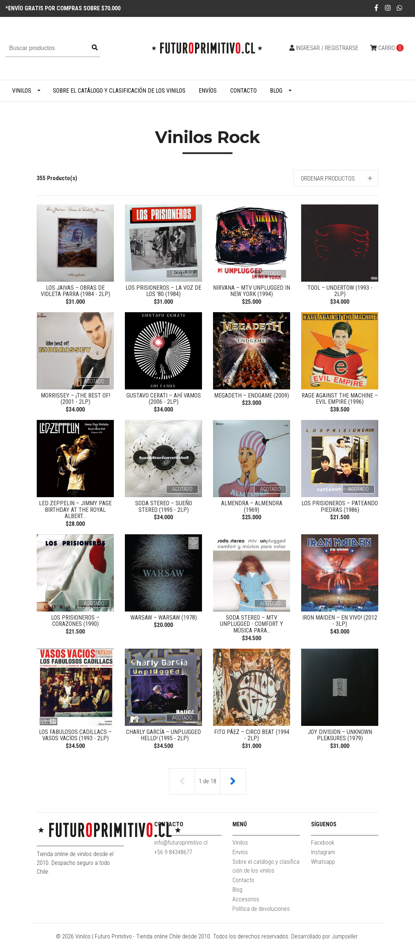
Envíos (208, 90)
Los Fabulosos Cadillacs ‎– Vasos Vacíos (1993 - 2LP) (75, 735)
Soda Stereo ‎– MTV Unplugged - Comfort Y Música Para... (251, 624)
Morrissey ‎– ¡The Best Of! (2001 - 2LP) (75, 399)
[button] (336, 178)
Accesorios (245, 899)
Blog (276, 90)
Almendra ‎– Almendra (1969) (251, 506)
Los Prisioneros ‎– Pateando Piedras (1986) (340, 506)
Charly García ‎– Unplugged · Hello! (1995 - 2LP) (163, 735)
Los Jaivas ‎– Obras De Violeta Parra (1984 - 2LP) (75, 291)
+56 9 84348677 (173, 852)
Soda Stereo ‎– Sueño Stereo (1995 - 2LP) (163, 506)
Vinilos (21, 90)
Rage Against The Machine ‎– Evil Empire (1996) (340, 399)
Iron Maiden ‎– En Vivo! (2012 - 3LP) (339, 621)
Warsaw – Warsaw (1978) (163, 617)
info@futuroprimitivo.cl (181, 842)
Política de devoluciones (261, 908)
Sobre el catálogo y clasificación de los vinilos (119, 90)
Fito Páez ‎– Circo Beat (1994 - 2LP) (251, 735)
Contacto (243, 90)
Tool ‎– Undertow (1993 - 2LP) (339, 291)
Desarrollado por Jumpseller (324, 936)
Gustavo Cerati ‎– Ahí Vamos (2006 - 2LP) (163, 399)
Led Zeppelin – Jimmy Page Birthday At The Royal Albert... (75, 510)
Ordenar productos (328, 178)
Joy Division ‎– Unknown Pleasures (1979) (340, 735)
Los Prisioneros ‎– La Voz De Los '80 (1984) (163, 291)
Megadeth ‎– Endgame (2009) (251, 395)
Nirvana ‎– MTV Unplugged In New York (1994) (251, 291)
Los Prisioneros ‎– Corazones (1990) (75, 621)
